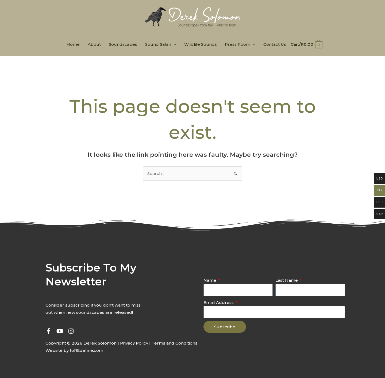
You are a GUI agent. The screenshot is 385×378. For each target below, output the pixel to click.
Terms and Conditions (174, 343)
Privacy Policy (134, 343)
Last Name (287, 280)
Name (210, 280)
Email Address (219, 302)
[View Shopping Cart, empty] (306, 44)
